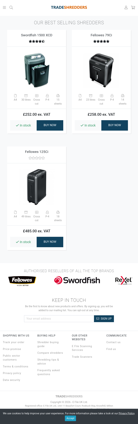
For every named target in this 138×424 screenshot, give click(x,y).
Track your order (13, 342)
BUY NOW (50, 125)
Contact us (113, 342)
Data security (11, 380)
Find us (111, 349)
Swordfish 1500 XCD (36, 35)
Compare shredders (50, 352)
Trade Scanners (82, 356)
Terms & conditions (15, 366)
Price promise (12, 349)
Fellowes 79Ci (101, 35)
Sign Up (104, 318)
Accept (70, 418)
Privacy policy (12, 373)
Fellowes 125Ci (36, 152)
